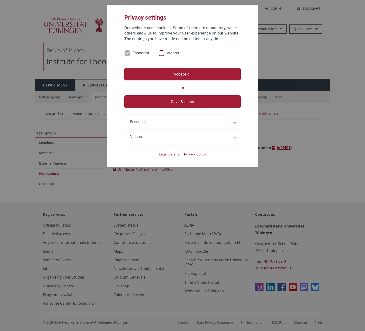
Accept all (182, 74)
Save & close (182, 101)
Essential (140, 53)
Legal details (169, 154)
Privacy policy (195, 154)
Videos (173, 53)
